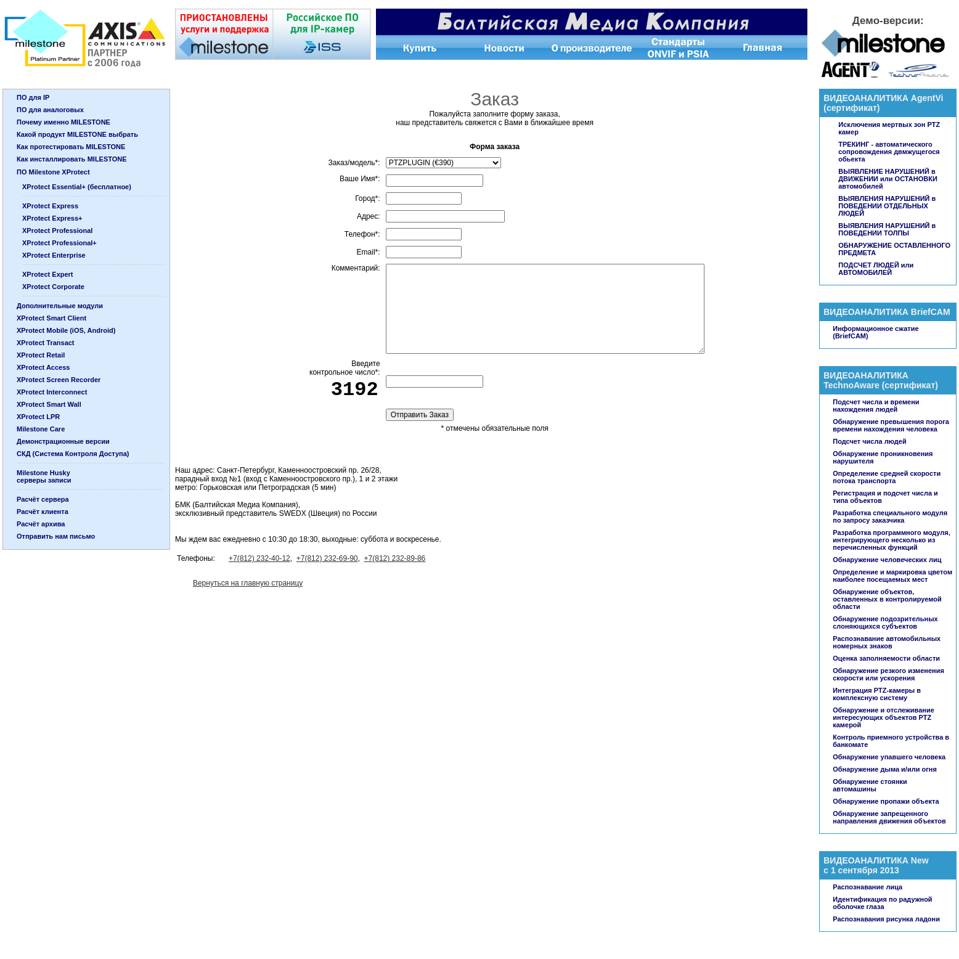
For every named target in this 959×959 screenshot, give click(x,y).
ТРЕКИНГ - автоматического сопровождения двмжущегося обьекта (889, 152)
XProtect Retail (41, 355)
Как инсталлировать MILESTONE (72, 159)
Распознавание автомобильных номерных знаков (887, 642)
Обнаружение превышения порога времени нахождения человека (891, 425)
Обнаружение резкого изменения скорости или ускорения (888, 674)
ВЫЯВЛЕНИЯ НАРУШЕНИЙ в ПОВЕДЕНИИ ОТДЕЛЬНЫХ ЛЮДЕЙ (887, 206)
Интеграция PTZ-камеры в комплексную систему (877, 694)
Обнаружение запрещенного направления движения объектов (889, 817)
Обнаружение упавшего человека (889, 757)
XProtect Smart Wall (49, 404)
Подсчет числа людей (869, 441)
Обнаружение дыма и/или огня (885, 769)
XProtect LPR (38, 416)
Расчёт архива (41, 524)
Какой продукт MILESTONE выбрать (77, 134)
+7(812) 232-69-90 (327, 558)
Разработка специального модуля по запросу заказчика (890, 516)
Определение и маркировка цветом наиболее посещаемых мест (892, 575)
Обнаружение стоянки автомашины (870, 785)
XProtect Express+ (52, 218)
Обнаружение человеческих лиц (887, 559)
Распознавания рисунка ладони (886, 919)
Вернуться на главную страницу (248, 583)
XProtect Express (50, 206)
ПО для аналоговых (50, 109)
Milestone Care (41, 429)
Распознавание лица (867, 887)
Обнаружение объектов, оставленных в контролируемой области (887, 599)
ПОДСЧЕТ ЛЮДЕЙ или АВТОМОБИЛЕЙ (875, 268)
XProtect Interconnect (52, 392)
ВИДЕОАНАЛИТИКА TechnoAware (865, 380)
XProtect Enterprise (54, 255)
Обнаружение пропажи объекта (886, 801)
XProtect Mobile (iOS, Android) (66, 330)
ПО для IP (33, 97)
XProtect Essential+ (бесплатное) (76, 186)
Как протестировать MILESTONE (71, 146)
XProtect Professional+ (59, 243)
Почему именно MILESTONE (63, 122)
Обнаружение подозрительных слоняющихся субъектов (885, 622)
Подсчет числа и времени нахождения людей (876, 405)
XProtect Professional (57, 230)
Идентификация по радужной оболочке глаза (882, 903)
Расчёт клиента (42, 511)
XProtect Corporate (53, 286)
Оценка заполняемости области (886, 658)
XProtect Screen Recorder (58, 379)
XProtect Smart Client (51, 318)
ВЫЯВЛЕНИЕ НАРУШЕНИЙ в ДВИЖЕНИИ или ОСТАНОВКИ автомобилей (887, 179)
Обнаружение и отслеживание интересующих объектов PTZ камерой (883, 717)
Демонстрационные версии (63, 441)
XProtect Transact (46, 342)
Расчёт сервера (43, 499)
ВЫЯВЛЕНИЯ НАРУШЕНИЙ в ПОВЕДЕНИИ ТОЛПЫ (887, 229)
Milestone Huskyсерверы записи (44, 476)
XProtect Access (43, 367)
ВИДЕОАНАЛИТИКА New (875, 860)
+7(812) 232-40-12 (259, 558)
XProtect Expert (47, 274)
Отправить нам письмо (56, 536)
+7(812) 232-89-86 (395, 558)
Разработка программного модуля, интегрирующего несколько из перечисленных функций (891, 540)
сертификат (851, 108)
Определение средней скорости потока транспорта (887, 477)
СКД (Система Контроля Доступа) (73, 453)
